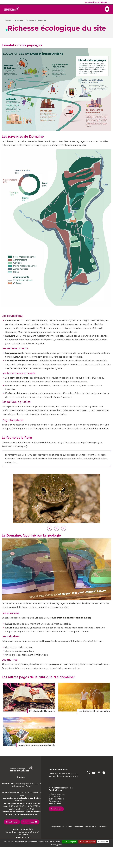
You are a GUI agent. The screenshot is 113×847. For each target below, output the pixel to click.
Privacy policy (56, 845)
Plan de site (102, 832)
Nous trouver (12, 827)
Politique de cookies (57, 832)
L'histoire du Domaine (42, 716)
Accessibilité (78, 832)
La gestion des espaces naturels (36, 750)
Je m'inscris (56, 814)
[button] (28, 8)
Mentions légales (90, 832)
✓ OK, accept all (69, 842)
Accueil (8, 26)
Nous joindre (28, 827)
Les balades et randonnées (94, 716)
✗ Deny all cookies (87, 842)
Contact (69, 832)
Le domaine (18, 26)
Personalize (103, 842)
